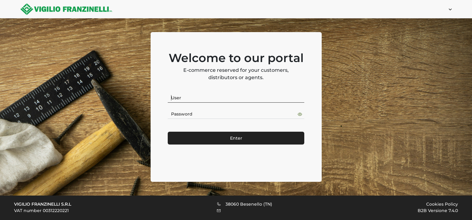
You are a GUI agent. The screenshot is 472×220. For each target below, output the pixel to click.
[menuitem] (447, 9)
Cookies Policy (442, 204)
